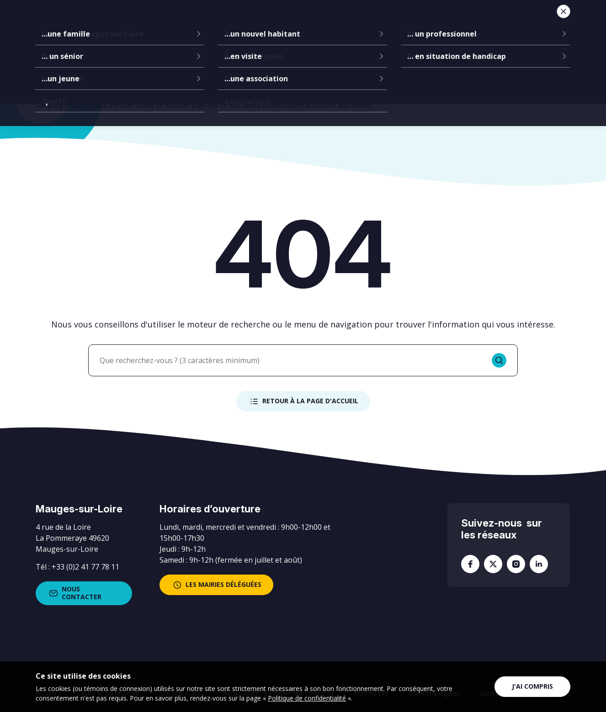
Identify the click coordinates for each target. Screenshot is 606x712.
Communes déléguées (249, 22)
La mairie (174, 22)
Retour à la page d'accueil (303, 401)
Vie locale (439, 22)
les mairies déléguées (216, 585)
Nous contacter (74, 593)
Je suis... (500, 22)
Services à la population (355, 22)
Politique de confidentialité (307, 698)
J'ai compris (532, 686)
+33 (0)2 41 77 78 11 (85, 567)
